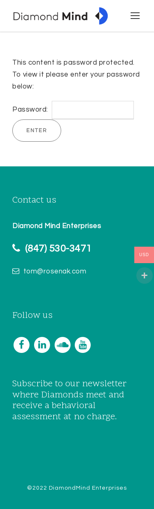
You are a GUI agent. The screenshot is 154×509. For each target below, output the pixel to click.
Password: (73, 109)
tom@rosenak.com (55, 271)
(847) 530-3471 (58, 248)
